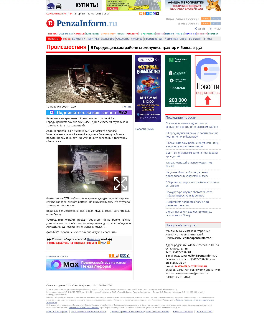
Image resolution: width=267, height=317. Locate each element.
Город (66, 38)
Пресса (160, 33)
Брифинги (78, 38)
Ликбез (121, 33)
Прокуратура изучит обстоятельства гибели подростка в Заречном (189, 193)
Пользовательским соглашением (84, 307)
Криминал (171, 38)
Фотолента (132, 33)
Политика (93, 38)
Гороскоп (202, 33)
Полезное (190, 33)
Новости (52, 33)
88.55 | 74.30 (208, 28)
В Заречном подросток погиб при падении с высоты (187, 203)
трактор (64, 256)
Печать (127, 106)
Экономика (108, 38)
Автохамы (79, 33)
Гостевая (213, 33)
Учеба (208, 38)
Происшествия (153, 38)
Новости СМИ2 (144, 129)
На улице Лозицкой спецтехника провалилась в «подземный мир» (187, 174)
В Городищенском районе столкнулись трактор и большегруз (146, 47)
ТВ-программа (147, 33)
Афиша (180, 33)
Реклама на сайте (183, 311)
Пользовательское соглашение (88, 311)
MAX (103, 243)
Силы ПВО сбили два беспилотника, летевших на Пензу (189, 213)
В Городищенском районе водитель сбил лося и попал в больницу (192, 134)
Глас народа (93, 33)
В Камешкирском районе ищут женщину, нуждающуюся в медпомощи (192, 144)
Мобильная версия (56, 311)
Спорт (183, 38)
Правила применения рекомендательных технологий (139, 311)
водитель (54, 256)
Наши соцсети (204, 311)
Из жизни (195, 38)
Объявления (66, 33)
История (169, 33)
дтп (48, 256)
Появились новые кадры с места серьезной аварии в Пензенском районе (192, 124)
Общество (122, 38)
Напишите (93, 239)
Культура (137, 38)
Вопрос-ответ (108, 33)
